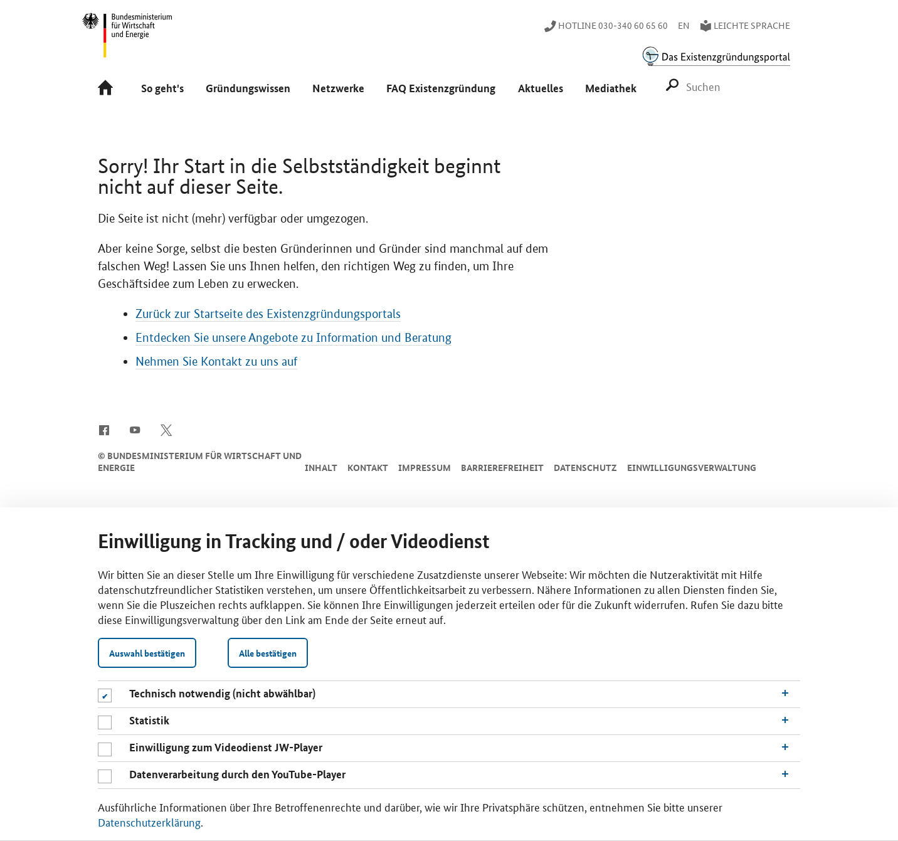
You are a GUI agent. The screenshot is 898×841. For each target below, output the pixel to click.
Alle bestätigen (268, 653)
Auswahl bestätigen (147, 653)
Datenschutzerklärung (149, 821)
